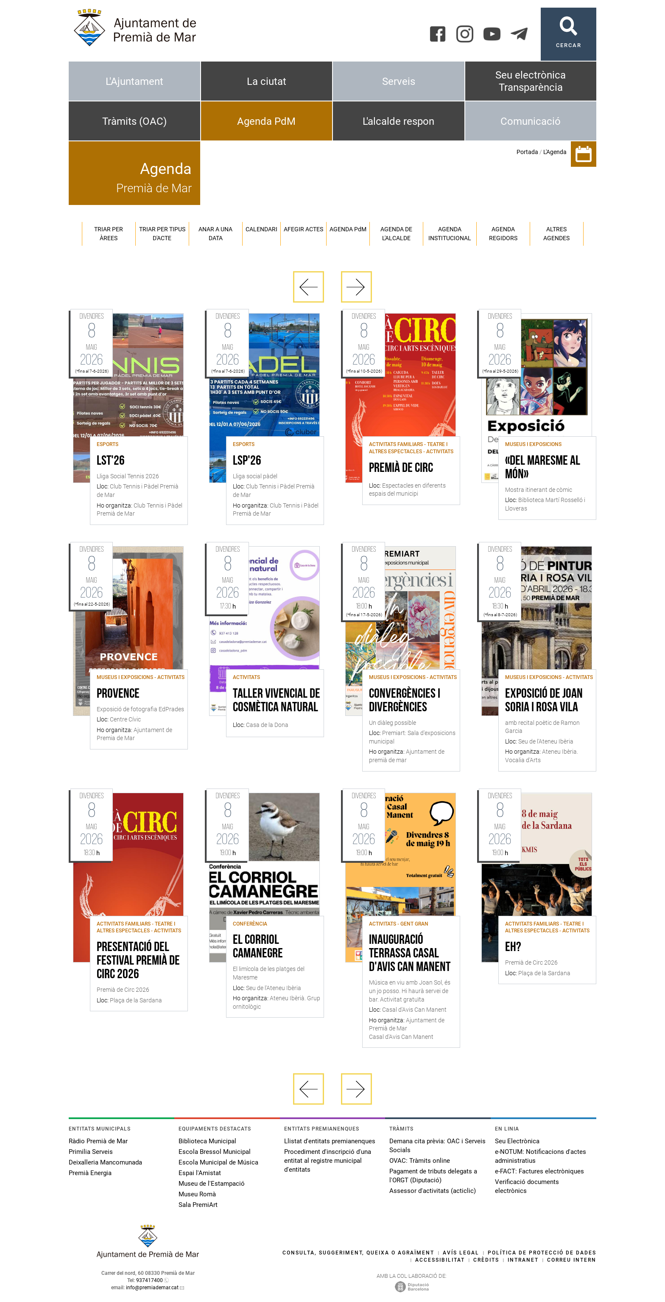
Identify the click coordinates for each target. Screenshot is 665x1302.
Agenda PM (348, 229)
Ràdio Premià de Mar (98, 1141)
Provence (118, 694)
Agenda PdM (266, 121)
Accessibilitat (440, 1260)
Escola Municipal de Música (218, 1162)
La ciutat (266, 81)
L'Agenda (555, 152)
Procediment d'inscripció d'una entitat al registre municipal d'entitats (327, 1160)
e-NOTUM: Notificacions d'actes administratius (540, 1156)
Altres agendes (556, 233)
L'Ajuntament (134, 81)
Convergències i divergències (404, 701)
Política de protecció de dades (542, 1253)
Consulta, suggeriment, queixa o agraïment (358, 1253)
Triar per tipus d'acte (162, 233)
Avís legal (461, 1253)
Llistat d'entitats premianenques (329, 1141)
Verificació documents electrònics (527, 1186)
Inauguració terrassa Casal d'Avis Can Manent (409, 954)
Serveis (398, 81)
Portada (527, 152)
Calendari (261, 229)
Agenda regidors (503, 233)
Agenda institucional (449, 233)
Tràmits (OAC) (134, 121)
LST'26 (111, 461)
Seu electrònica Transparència (530, 81)
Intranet (523, 1260)
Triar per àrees (108, 233)
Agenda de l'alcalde (396, 233)
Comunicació (530, 121)
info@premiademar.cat (152, 1288)
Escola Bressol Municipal (215, 1152)
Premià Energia (90, 1173)
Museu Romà (197, 1194)
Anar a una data (215, 233)
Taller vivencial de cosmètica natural (276, 701)
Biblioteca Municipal (207, 1141)
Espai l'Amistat (200, 1173)
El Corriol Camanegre (258, 947)
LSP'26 (247, 461)
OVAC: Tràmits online (419, 1161)
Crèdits (486, 1260)
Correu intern (571, 1260)
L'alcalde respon (398, 121)
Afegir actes (303, 229)
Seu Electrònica (517, 1141)
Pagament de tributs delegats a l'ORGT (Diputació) (433, 1175)
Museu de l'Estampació (212, 1183)
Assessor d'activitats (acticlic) (432, 1191)
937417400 (149, 1280)
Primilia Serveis (91, 1152)
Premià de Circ (401, 468)
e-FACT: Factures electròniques (539, 1171)
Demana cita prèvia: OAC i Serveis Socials (437, 1145)
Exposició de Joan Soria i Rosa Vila (544, 701)
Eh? (513, 947)
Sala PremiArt (198, 1205)
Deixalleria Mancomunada (105, 1162)
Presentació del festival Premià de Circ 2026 (138, 961)
